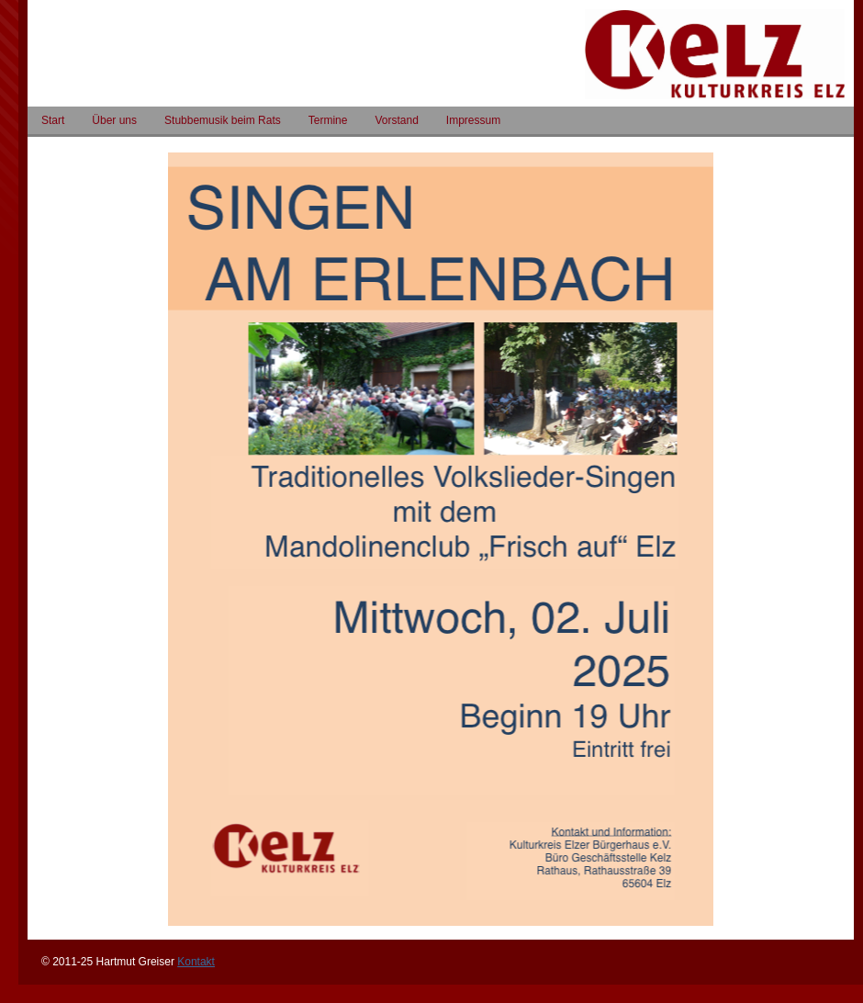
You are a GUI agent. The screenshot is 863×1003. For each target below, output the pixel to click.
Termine (328, 120)
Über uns (114, 120)
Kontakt (196, 961)
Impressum (473, 120)
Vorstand (396, 120)
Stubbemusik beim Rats (222, 120)
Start (52, 120)
